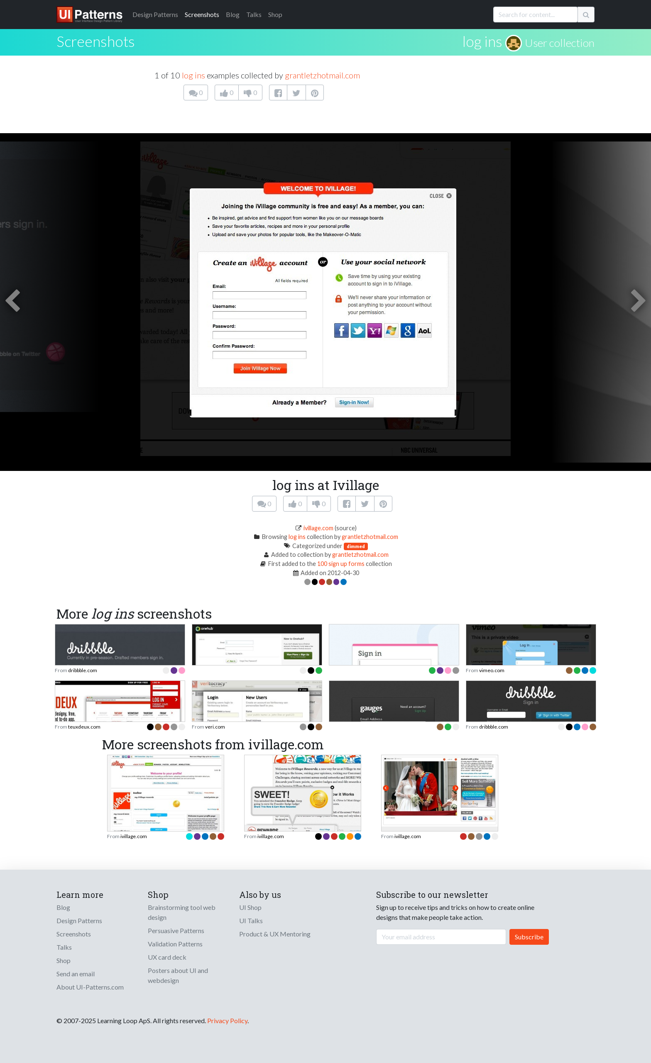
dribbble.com (82, 670)
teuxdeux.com (84, 727)
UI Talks (251, 920)
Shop (275, 14)
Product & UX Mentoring (275, 934)
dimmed (356, 546)
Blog (233, 14)
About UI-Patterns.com (90, 987)
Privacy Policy (227, 1020)
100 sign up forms (341, 563)
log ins (482, 41)
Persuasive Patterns (176, 930)
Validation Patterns (175, 944)
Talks (254, 14)
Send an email (75, 974)
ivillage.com (318, 528)
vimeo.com (491, 670)
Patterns (155, 14)
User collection (560, 42)
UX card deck (167, 957)
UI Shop (250, 907)
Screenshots (202, 14)
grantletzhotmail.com (322, 75)
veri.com (215, 727)
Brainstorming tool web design (181, 912)
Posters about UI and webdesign (178, 975)
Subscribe (529, 937)
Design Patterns (79, 920)
